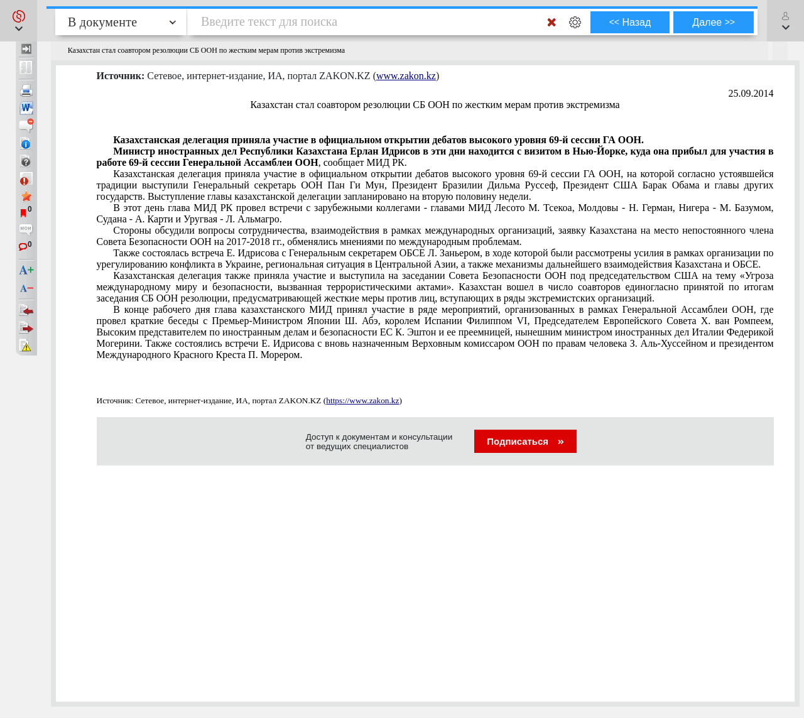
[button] (18, 20)
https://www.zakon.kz (362, 400)
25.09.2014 (751, 93)
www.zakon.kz (406, 75)
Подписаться (525, 441)
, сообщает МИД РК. (435, 157)
